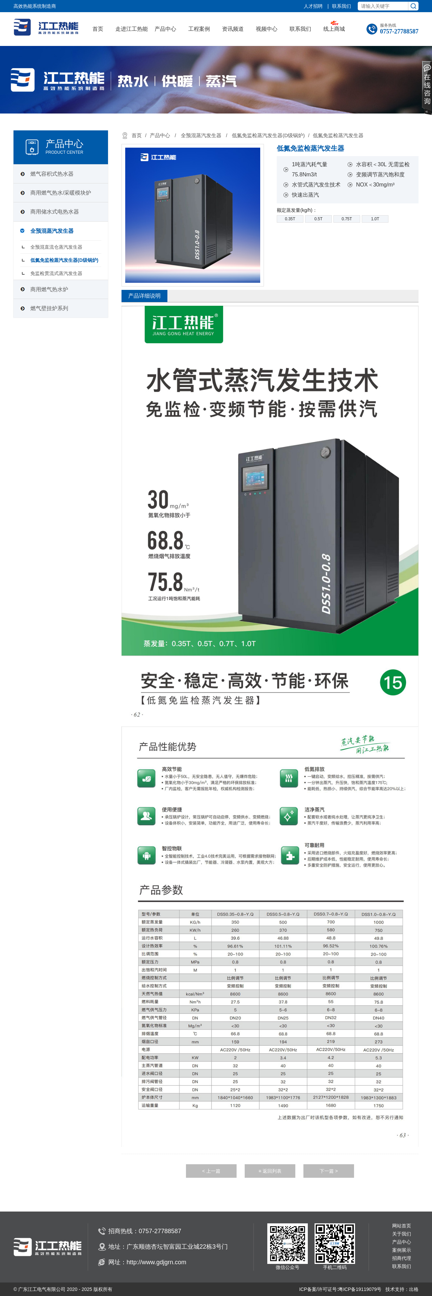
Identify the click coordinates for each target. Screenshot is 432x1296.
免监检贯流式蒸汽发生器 (56, 273)
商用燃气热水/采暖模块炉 (60, 193)
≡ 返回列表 (270, 1171)
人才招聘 (314, 6)
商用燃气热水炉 (49, 289)
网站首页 (401, 1225)
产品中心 (165, 29)
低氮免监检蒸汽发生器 (338, 135)
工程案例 (199, 29)
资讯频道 (233, 29)
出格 (413, 1289)
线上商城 (334, 29)
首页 (97, 29)
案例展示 (401, 1250)
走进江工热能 (131, 29)
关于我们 (401, 1234)
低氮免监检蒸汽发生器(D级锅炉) (64, 260)
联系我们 (341, 6)
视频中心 (266, 29)
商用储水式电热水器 (54, 212)
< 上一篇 (211, 1171)
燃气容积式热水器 (52, 174)
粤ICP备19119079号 (360, 1289)
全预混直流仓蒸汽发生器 (56, 247)
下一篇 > (329, 1171)
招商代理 (401, 1258)
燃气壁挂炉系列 (49, 308)
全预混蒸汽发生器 (52, 231)
